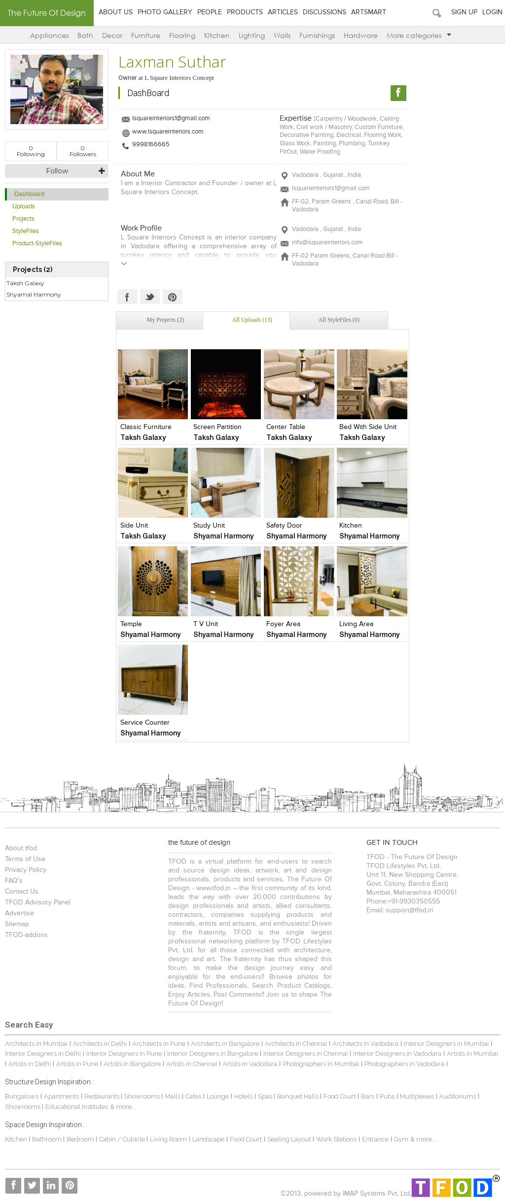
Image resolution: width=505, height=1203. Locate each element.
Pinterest (172, 296)
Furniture (145, 35)
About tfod (21, 848)
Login (492, 12)
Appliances (49, 35)
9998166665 (151, 144)
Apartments (61, 1096)
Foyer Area (283, 624)
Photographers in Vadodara (404, 1064)
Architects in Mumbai (36, 1043)
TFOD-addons (26, 935)
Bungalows (21, 1096)
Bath (85, 35)
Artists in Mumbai (472, 1053)
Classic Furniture (146, 427)
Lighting (252, 35)
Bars (367, 1096)
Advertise (19, 913)
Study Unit (209, 525)
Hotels (243, 1096)
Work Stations (336, 1139)
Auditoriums (457, 1096)
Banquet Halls (298, 1096)
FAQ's (14, 880)
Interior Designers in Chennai (305, 1053)
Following (31, 151)
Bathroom (47, 1139)
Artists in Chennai (191, 1064)
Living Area (356, 624)
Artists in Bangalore (132, 1064)
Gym (401, 1139)
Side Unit (134, 525)
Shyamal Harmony (33, 294)
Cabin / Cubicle (122, 1139)
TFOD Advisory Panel (38, 902)
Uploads (23, 206)
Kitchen (217, 35)
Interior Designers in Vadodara (397, 1053)
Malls (173, 1096)
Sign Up (464, 12)
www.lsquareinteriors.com (168, 132)
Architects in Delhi (100, 1043)
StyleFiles (25, 231)
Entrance (375, 1139)
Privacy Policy (25, 870)
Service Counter (145, 722)
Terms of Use (25, 859)
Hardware (361, 35)
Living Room (168, 1139)
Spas (266, 1096)
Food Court (340, 1096)
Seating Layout (289, 1139)
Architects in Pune (158, 1043)
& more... (123, 1106)
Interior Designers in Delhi (43, 1053)
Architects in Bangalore (225, 1043)
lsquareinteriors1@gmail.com (171, 118)
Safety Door (284, 525)
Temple (131, 624)
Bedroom (81, 1139)
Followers (83, 151)
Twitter (150, 296)
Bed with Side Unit (368, 427)
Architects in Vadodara (365, 1043)
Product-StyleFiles (37, 243)
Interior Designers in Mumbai (446, 1043)
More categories (419, 35)
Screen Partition (217, 427)
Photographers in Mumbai (321, 1064)
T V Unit (205, 624)
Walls (282, 35)
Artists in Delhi (29, 1064)
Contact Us (21, 891)
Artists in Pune (77, 1064)
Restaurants (102, 1096)
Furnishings (317, 35)
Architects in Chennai (296, 1043)
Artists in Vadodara (249, 1064)
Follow (57, 171)
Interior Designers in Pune (124, 1053)
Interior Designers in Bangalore (212, 1053)
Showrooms (142, 1096)
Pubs (387, 1096)
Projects (23, 219)
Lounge (218, 1096)
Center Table (285, 427)
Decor (112, 35)
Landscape (208, 1139)
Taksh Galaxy (25, 283)
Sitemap (17, 924)
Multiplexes (417, 1096)
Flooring (182, 35)
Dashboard (29, 194)
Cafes (193, 1096)
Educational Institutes (76, 1106)
